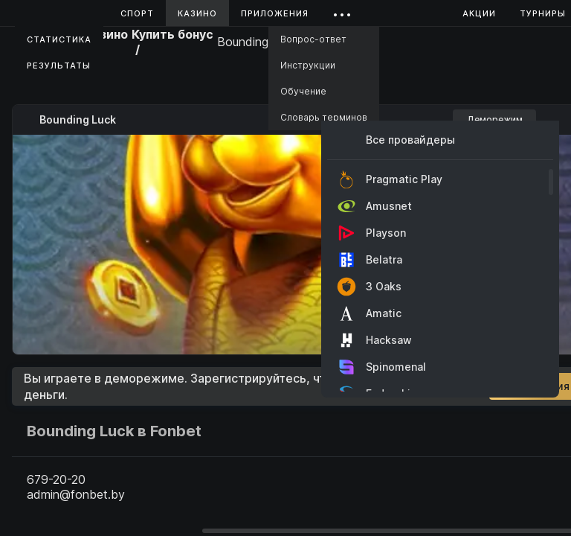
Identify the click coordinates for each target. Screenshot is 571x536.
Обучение (303, 91)
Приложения (275, 13)
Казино (197, 13)
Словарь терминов (323, 117)
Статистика (59, 39)
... (342, 11)
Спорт (137, 13)
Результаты (59, 65)
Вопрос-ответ (313, 39)
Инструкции (307, 65)
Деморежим (495, 119)
